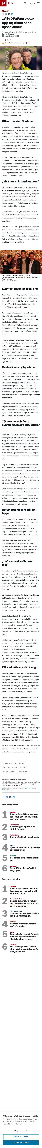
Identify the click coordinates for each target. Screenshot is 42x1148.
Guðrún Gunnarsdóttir (26, 32)
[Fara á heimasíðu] (8, 3)
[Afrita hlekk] (3, 14)
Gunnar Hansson (8, 34)
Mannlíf (5, 11)
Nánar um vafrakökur (15, 1136)
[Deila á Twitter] (9, 14)
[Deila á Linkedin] (12, 14)
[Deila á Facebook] (6, 14)
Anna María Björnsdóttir (10, 32)
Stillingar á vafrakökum (21, 1143)
